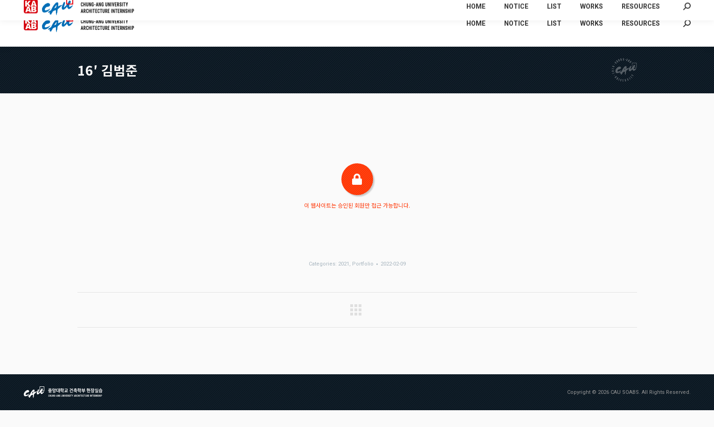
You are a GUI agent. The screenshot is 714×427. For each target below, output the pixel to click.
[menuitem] (588, 8)
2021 (343, 281)
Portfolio (363, 281)
